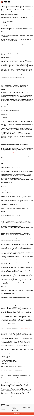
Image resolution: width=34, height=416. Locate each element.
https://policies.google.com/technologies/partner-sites (21, 139)
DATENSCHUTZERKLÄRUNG (18, 413)
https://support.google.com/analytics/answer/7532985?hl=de (8, 152)
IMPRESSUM (14, 413)
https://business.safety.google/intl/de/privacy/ (25, 302)
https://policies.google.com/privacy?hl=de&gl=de (6, 139)
